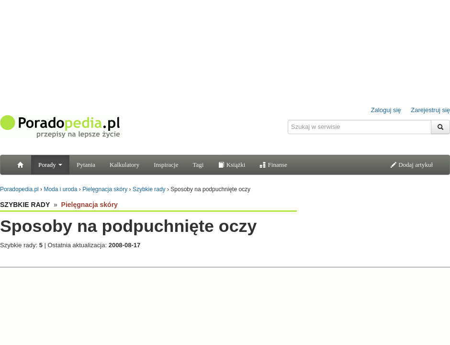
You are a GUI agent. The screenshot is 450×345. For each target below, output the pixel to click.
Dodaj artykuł (411, 164)
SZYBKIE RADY (25, 204)
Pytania (86, 164)
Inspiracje (166, 164)
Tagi (197, 164)
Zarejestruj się (430, 110)
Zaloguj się (386, 110)
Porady (50, 164)
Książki (231, 164)
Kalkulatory (124, 164)
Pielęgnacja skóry (89, 204)
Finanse (273, 164)
